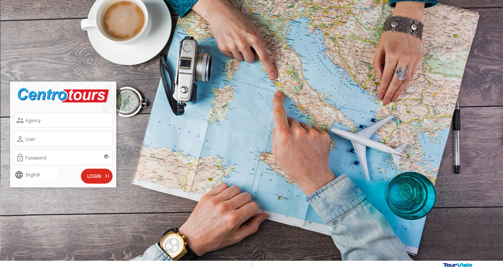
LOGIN (98, 175)
